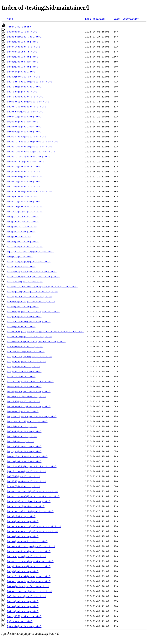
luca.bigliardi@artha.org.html (28, 501)
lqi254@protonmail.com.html (26, 481)
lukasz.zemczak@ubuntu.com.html (29, 591)
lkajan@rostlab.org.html (24, 371)
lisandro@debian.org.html (25, 346)
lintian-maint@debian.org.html (28, 321)
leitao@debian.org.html (23, 186)
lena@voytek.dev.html (22, 196)
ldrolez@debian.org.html (24, 131)
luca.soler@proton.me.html (26, 506)
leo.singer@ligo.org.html (25, 211)
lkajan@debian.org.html (23, 366)
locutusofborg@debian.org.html (28, 406)
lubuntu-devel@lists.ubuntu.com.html (33, 496)
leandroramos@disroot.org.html (28, 156)
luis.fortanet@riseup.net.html (28, 576)
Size (117, 18)
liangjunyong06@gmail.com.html (28, 261)
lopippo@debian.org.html (24, 451)
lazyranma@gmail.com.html (25, 111)
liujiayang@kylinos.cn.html (26, 361)
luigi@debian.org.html (23, 571)
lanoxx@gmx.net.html (21, 71)
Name (10, 18)
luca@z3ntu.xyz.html (21, 516)
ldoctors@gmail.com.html (24, 126)
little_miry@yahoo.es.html (26, 351)
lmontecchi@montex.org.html (26, 396)
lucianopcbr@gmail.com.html (26, 556)
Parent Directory (19, 26)
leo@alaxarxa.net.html (23, 216)
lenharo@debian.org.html (24, 201)
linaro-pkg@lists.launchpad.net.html (33, 311)
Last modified (94, 18)
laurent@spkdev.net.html (24, 86)
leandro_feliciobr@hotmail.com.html (32, 141)
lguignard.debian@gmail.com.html (30, 251)
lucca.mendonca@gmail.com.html (28, 551)
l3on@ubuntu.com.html (22, 31)
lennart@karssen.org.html (25, 206)
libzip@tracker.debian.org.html (29, 296)
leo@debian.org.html (21, 231)
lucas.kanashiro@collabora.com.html (32, 531)
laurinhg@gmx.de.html (22, 91)
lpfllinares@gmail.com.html (26, 471)
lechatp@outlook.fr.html (24, 166)
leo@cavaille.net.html (23, 221)
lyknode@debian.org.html (24, 626)
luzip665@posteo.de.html (24, 616)
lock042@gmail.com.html (23, 401)
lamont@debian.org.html (23, 46)
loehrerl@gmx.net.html (23, 411)
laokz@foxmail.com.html (23, 76)
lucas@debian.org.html (23, 536)
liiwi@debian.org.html (23, 306)
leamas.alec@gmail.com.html (26, 136)
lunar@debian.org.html (23, 606)
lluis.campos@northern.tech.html (30, 381)
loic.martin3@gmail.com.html (27, 421)
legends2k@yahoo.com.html (25, 176)
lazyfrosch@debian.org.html (26, 106)
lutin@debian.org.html (23, 611)
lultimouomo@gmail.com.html (26, 596)
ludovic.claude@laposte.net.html (30, 561)
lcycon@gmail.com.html (23, 121)
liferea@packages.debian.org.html (31, 301)
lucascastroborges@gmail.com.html (31, 546)
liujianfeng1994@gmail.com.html (29, 356)
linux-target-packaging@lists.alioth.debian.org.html (45, 331)
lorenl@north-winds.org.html (27, 456)
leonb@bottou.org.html (23, 241)
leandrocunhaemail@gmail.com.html (31, 151)
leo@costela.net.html (22, 226)
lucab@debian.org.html (23, 521)
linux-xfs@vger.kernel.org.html (29, 336)
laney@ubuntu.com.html (23, 61)
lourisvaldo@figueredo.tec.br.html (31, 466)
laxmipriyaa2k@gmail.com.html (28, 101)
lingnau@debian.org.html (24, 316)
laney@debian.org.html (23, 56)
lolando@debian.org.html (24, 431)
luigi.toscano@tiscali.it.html (28, 566)
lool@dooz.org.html (20, 441)
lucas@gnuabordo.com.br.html (27, 541)
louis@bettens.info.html (24, 461)
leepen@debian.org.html (23, 171)
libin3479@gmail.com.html (25, 281)
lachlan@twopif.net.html (24, 36)
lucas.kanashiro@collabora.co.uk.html (34, 526)
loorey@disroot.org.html (24, 446)
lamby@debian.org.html (23, 41)
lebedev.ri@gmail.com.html (26, 161)
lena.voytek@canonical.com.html (29, 191)
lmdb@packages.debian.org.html (28, 391)
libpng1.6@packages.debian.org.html (32, 291)
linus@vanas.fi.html (21, 326)
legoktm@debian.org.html (24, 181)
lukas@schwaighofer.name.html (28, 586)
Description (131, 18)
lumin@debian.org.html (23, 601)
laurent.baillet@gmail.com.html (29, 81)
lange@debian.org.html (23, 66)
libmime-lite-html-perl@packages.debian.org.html (42, 286)
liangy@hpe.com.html (21, 266)
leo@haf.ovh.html (19, 236)
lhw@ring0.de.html (20, 256)
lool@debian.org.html (22, 436)
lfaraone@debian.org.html (25, 246)
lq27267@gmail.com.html (23, 476)
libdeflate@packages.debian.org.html (33, 276)
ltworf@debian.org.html (23, 486)
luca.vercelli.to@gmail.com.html (30, 511)
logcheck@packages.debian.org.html (31, 416)
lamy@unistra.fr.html (22, 51)
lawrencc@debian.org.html (25, 96)
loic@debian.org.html (22, 426)
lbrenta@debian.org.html (24, 116)
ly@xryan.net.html (20, 621)
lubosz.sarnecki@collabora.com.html (32, 491)
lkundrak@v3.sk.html (21, 376)
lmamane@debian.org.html (24, 386)
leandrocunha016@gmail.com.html (29, 146)
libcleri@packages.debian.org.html (31, 271)
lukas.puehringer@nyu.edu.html (28, 581)
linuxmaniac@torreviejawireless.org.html (36, 341)
